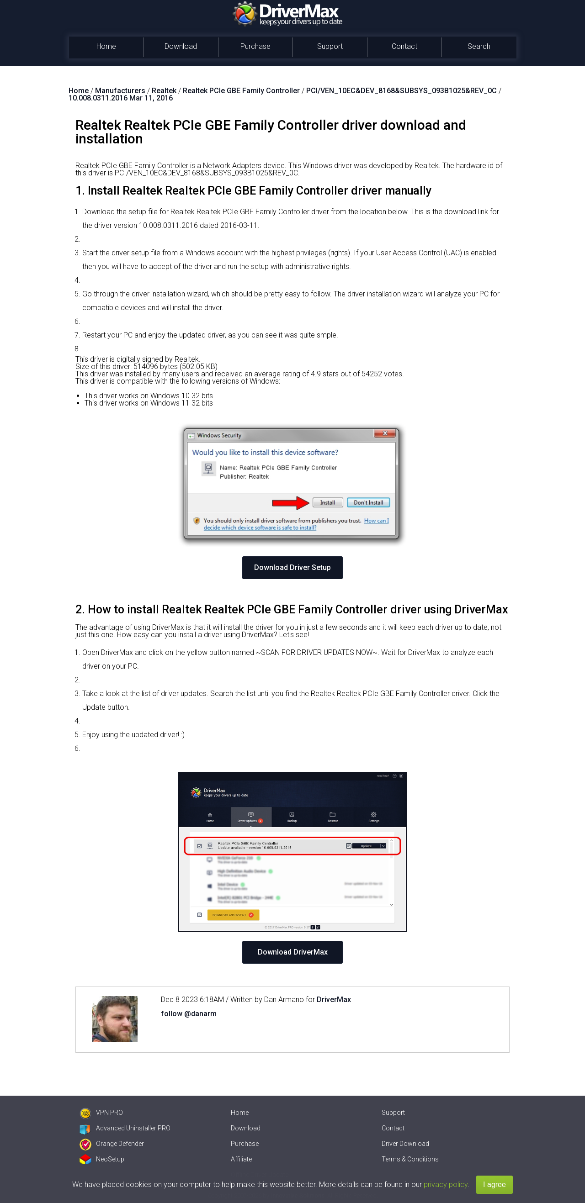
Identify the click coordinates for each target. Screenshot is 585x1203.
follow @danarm (189, 1013)
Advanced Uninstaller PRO (125, 1128)
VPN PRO (101, 1112)
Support (330, 46)
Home (106, 46)
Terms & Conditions (410, 1159)
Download (181, 46)
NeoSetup (102, 1159)
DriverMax (334, 999)
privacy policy (446, 1184)
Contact (404, 46)
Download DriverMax (293, 952)
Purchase (255, 46)
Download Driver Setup (292, 567)
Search (479, 46)
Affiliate (241, 1159)
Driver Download (405, 1143)
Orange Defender (112, 1143)
